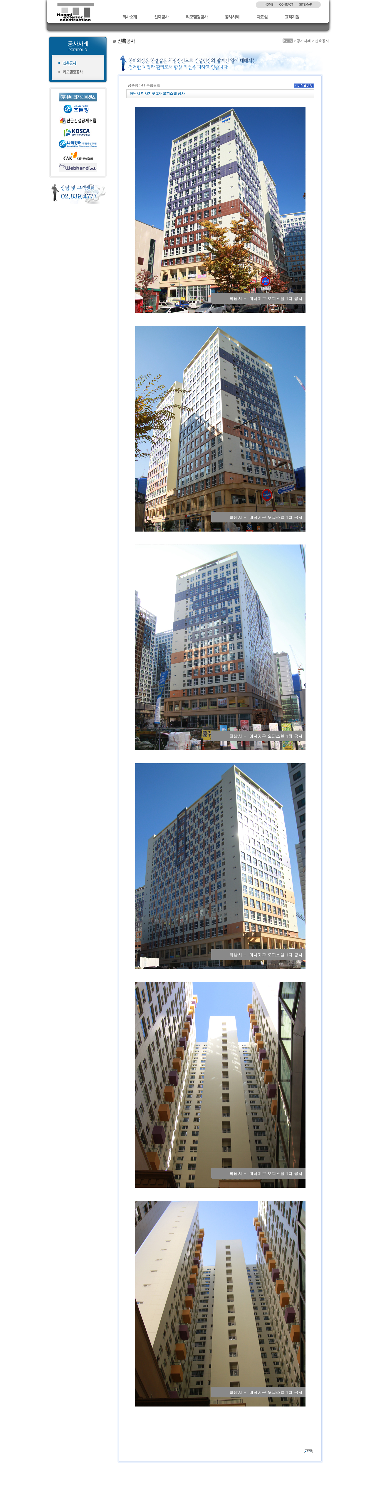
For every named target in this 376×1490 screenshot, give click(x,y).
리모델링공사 (197, 16)
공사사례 (232, 16)
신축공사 (161, 16)
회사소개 (129, 16)
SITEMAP (305, 4)
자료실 (262, 16)
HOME (269, 4)
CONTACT (286, 4)
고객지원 (291, 16)
